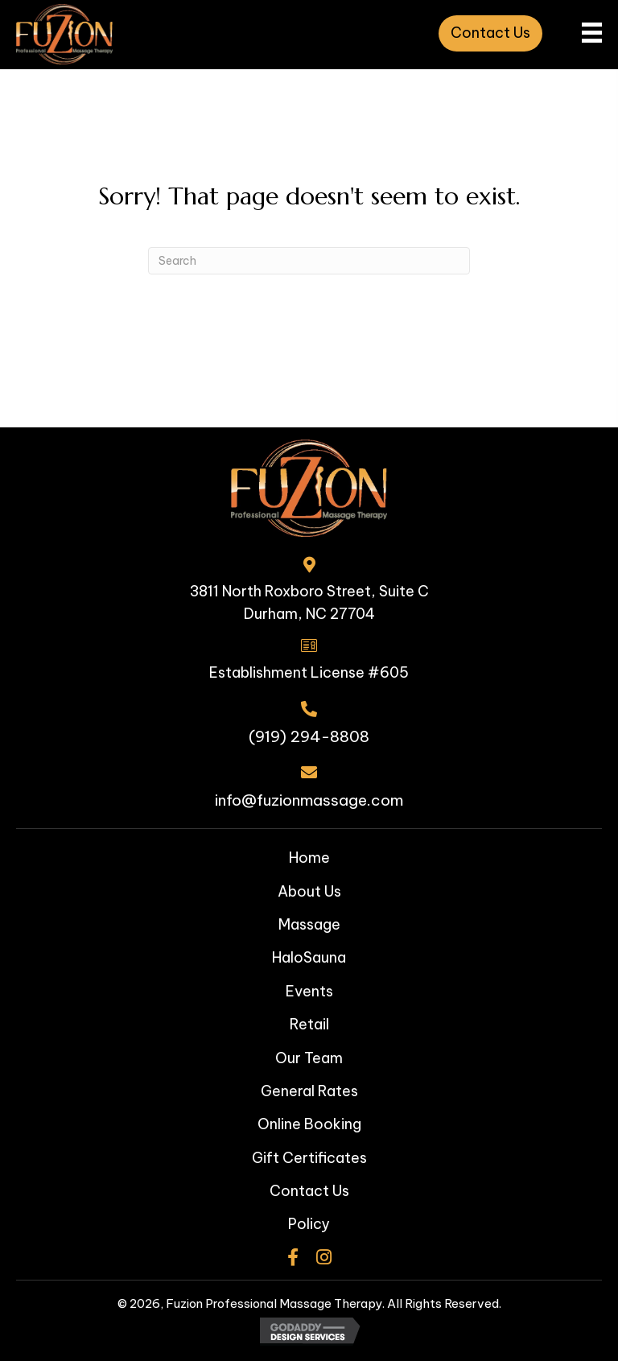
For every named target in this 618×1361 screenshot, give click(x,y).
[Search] (309, 260)
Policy (309, 1224)
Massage (309, 924)
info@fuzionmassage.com (309, 800)
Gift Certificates (309, 1158)
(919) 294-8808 (309, 736)
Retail (309, 1024)
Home (309, 857)
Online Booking (309, 1124)
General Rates (309, 1091)
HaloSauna (309, 957)
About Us (309, 891)
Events (309, 991)
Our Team (309, 1058)
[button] (490, 33)
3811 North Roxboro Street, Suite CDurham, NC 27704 (309, 603)
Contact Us (309, 1191)
